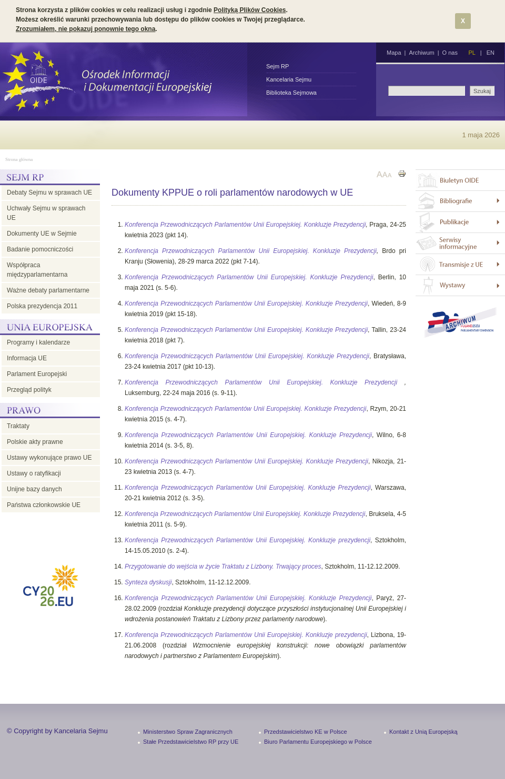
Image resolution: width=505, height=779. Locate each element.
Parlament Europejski (37, 374)
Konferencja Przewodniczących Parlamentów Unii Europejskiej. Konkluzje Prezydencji (245, 224)
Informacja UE (27, 358)
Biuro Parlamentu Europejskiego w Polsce (318, 741)
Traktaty (18, 426)
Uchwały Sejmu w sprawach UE (46, 213)
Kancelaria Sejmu (288, 79)
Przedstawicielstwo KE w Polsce (305, 732)
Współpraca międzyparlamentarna (37, 269)
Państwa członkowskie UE (43, 505)
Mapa (394, 52)
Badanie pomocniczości (40, 249)
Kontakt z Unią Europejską (423, 732)
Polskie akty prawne (35, 442)
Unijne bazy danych (34, 489)
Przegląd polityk (29, 389)
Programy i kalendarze (38, 342)
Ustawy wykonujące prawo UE (49, 457)
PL (471, 52)
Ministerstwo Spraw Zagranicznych (188, 732)
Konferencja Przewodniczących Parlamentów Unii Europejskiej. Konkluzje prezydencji (247, 540)
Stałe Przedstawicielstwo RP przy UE (190, 741)
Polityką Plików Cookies (250, 10)
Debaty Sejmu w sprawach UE (49, 192)
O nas (450, 52)
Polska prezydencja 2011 (42, 306)
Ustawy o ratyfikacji (34, 473)
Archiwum (421, 52)
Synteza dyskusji (148, 582)
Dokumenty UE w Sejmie (42, 233)
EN (490, 52)
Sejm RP (277, 66)
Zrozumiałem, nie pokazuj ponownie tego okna (85, 29)
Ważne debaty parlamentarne (48, 290)
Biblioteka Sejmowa (291, 92)
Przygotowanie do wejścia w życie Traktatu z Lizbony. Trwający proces (223, 566)
